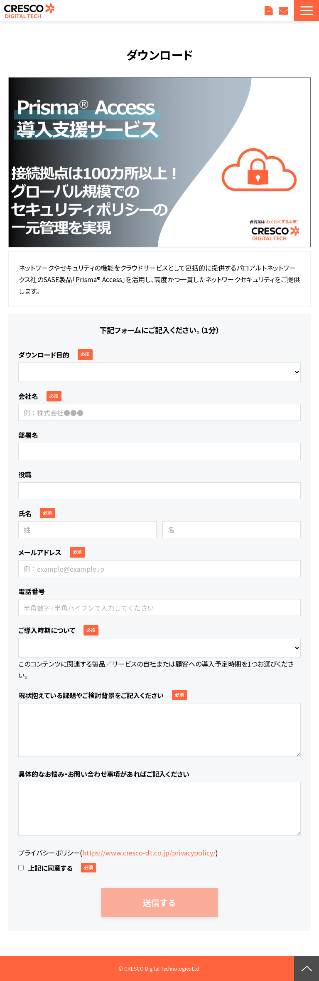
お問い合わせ (284, 10)
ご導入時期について (46, 630)
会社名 (28, 396)
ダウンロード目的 (43, 355)
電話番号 (31, 591)
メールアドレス (39, 552)
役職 (25, 474)
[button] (306, 10)
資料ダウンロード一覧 (270, 10)
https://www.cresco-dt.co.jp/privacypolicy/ (149, 853)
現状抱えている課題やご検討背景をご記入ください (91, 695)
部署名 (28, 435)
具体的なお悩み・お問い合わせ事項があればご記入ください (103, 774)
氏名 (25, 513)
